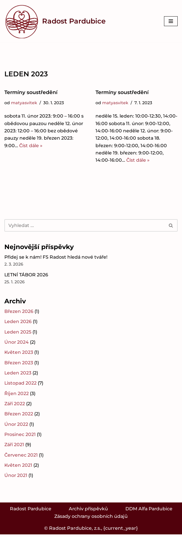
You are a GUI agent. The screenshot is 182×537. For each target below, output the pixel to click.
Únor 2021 (16, 477)
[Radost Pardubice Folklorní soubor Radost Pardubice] (55, 21)
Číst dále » (31, 146)
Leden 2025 (18, 333)
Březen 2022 (18, 416)
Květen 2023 (18, 353)
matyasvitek (24, 103)
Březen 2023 (18, 364)
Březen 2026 (19, 312)
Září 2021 (14, 447)
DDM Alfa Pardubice (150, 511)
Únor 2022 (16, 426)
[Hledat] (84, 226)
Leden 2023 (18, 374)
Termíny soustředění (31, 92)
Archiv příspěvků (88, 511)
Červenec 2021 (21, 457)
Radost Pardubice (29, 511)
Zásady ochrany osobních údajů (91, 519)
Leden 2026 (18, 323)
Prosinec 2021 (20, 436)
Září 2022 (15, 405)
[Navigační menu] (171, 21)
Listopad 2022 (20, 385)
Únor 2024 (16, 343)
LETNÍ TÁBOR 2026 (26, 275)
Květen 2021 (18, 467)
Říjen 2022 (16, 395)
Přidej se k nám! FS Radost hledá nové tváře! (56, 258)
